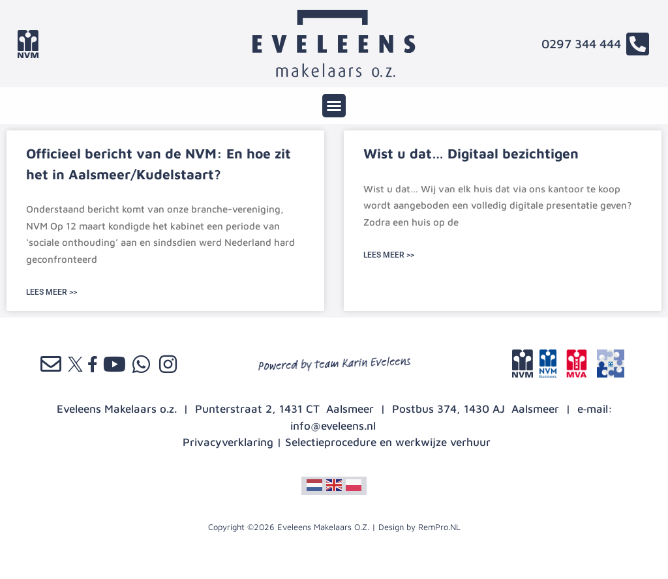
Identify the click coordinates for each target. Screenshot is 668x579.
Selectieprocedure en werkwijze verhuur (388, 442)
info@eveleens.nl (333, 425)
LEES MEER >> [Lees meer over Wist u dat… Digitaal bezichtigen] (388, 255)
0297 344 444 (581, 44)
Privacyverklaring (228, 442)
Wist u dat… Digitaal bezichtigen (471, 153)
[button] (334, 105)
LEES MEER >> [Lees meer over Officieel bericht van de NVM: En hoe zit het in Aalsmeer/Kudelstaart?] (51, 292)
